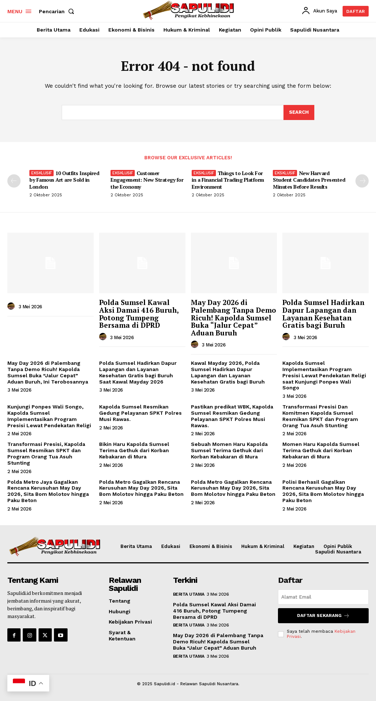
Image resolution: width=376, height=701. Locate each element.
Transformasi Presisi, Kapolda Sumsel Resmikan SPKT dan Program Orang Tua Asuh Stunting (46, 453)
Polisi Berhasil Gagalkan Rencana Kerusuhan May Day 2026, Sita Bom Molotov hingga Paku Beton (323, 491)
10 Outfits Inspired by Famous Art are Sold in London (64, 180)
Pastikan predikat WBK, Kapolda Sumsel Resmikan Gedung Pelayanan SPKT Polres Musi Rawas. (232, 416)
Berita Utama (189, 594)
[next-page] (362, 181)
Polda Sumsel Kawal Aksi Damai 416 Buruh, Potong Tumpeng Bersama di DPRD (139, 314)
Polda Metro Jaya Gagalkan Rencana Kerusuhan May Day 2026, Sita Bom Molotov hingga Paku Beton (48, 491)
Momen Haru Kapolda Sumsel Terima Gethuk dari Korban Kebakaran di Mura (320, 450)
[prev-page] (14, 181)
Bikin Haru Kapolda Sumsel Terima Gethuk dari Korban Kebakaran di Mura (134, 450)
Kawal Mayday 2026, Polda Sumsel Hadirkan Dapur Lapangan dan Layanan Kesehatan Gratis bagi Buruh (228, 372)
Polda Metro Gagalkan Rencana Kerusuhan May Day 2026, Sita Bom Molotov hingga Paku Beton (141, 488)
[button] (58, 11)
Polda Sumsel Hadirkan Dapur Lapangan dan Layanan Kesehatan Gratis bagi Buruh (323, 314)
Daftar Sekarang (323, 616)
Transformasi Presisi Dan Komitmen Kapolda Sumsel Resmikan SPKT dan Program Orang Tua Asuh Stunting (320, 416)
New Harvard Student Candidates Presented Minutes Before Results (309, 180)
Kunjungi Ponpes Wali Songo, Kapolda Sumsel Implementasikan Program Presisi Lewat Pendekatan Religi (49, 416)
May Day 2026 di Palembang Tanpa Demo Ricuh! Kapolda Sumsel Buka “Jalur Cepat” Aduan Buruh (233, 318)
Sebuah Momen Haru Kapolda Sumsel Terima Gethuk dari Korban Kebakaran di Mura (229, 450)
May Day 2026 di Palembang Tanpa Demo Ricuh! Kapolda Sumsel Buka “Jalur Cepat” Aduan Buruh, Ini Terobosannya (47, 372)
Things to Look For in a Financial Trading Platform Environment (228, 180)
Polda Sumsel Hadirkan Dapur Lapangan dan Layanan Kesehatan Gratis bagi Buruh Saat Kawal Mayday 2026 (138, 372)
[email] (323, 596)
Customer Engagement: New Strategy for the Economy (147, 180)
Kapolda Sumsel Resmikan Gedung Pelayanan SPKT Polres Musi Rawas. (140, 413)
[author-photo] (12, 306)
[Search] (298, 112)
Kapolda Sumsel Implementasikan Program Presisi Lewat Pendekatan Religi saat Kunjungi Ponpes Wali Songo (324, 375)
